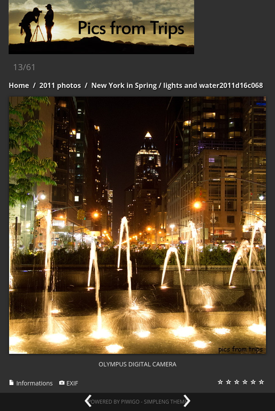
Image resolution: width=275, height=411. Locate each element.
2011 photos (60, 85)
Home (19, 85)
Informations (31, 383)
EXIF (68, 383)
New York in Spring (124, 85)
